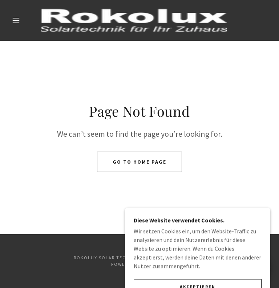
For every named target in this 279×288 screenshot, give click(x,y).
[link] (134, 20)
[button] (16, 20)
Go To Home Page (139, 162)
